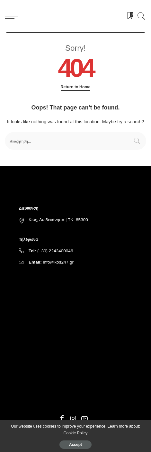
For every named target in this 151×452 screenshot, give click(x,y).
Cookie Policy (75, 433)
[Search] (139, 16)
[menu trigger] (13, 16)
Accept (75, 444)
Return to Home (76, 87)
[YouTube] (84, 418)
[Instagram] (73, 418)
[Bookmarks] (128, 16)
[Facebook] (62, 418)
